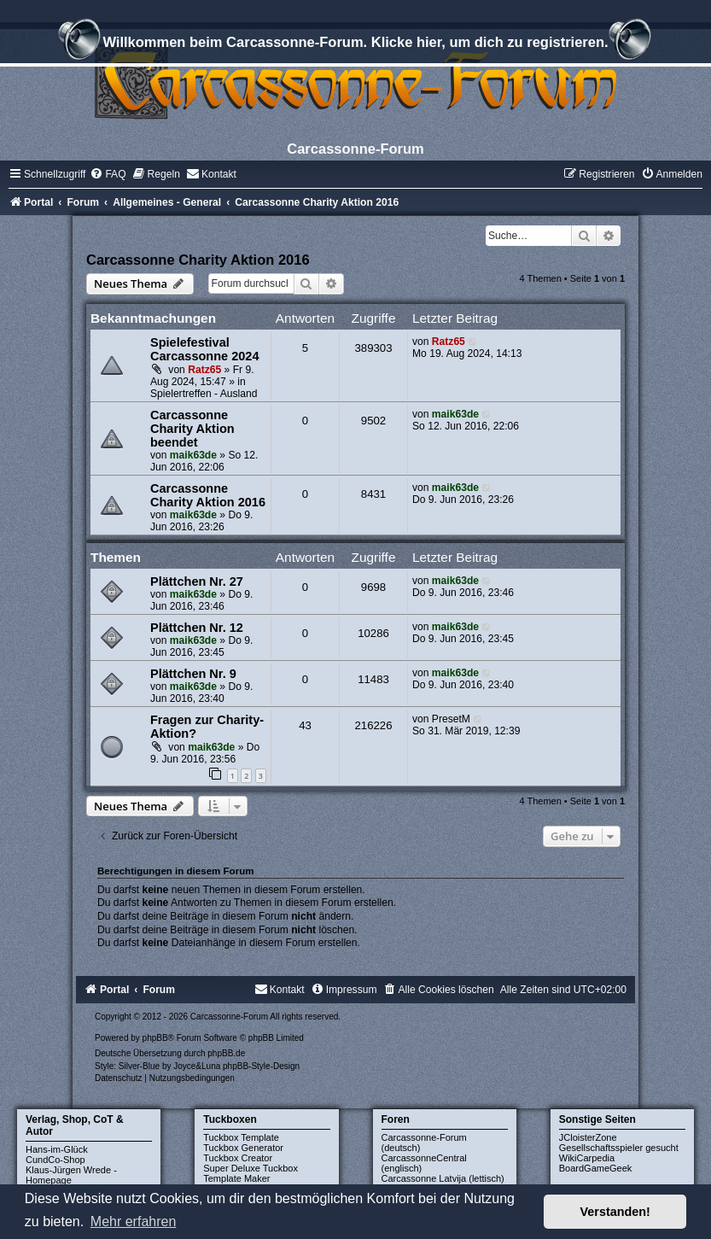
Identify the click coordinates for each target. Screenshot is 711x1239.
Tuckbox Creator (237, 1158)
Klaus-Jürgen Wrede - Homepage (71, 1175)
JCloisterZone (588, 1137)
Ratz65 (204, 370)
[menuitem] (107, 174)
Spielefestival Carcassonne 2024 (204, 349)
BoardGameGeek (595, 1168)
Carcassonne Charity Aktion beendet (192, 428)
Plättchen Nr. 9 (193, 674)
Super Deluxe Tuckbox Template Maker (250, 1173)
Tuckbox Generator (243, 1148)
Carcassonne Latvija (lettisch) (443, 1178)
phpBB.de (226, 1053)
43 (305, 725)
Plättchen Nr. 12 (196, 627)
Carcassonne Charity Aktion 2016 (198, 259)
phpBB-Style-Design (261, 1066)
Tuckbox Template (241, 1137)
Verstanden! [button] (615, 1212)
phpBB (155, 1038)
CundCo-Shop (55, 1159)
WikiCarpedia (587, 1158)
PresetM (451, 719)
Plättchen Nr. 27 (196, 581)
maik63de (193, 455)
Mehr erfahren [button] (133, 1221)
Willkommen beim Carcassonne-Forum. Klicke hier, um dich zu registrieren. (355, 44)
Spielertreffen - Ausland (204, 394)
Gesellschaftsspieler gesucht (619, 1148)
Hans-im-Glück (57, 1149)
